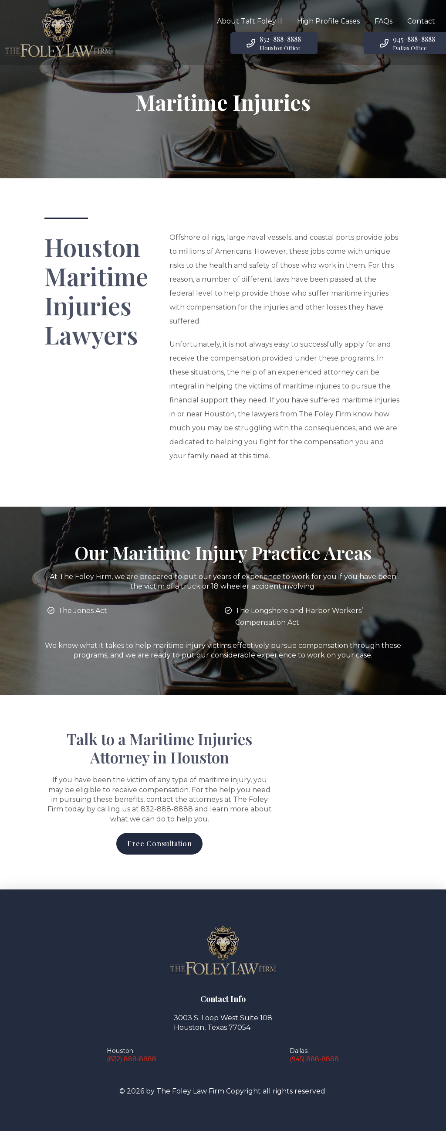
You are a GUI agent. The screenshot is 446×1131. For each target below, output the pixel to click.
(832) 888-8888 (131, 1059)
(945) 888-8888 (314, 1059)
